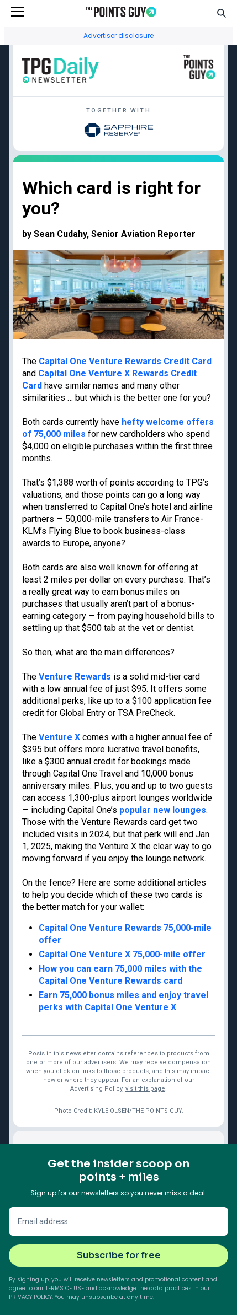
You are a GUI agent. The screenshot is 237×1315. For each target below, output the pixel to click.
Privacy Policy (30, 1297)
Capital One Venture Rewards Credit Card (125, 361)
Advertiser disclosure (118, 35)
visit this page (145, 1088)
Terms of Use (64, 1288)
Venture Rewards (75, 676)
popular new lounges (162, 810)
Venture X (59, 737)
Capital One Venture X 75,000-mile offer (122, 954)
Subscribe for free (119, 1255)
